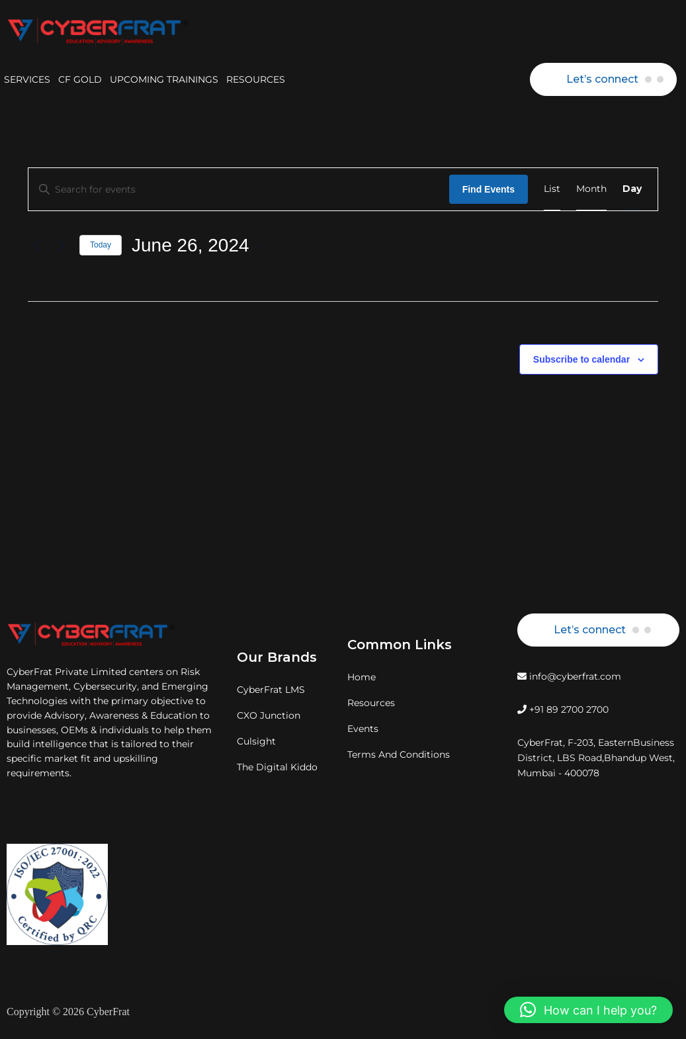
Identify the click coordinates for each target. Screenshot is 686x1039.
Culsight (256, 741)
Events (362, 729)
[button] (588, 1010)
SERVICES (27, 79)
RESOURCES (255, 79)
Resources (371, 703)
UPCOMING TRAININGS (164, 79)
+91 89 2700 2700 (563, 709)
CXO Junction (268, 715)
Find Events (488, 189)
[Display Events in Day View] (632, 189)
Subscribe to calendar (581, 359)
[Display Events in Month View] (591, 189)
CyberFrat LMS (271, 690)
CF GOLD (80, 79)
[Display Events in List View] (552, 189)
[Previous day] (36, 245)
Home (361, 677)
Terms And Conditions (398, 754)
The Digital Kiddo (277, 767)
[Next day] (61, 245)
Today (100, 244)
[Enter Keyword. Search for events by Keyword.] (238, 189)
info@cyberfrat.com (569, 676)
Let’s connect (602, 79)
